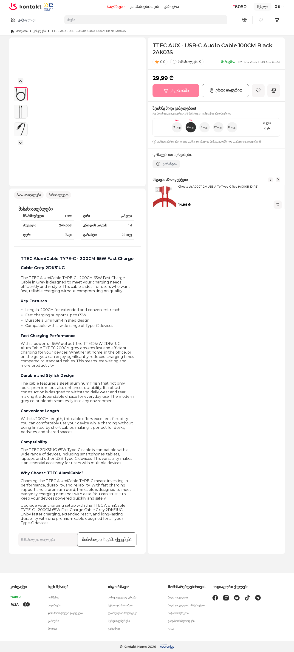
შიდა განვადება (178, 597)
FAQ (171, 628)
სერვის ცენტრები (119, 620)
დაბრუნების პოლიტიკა (122, 612)
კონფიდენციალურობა (122, 597)
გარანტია (114, 628)
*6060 (15, 596)
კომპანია (53, 597)
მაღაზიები (116, 6)
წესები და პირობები (120, 604)
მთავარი (21, 31)
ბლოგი (52, 628)
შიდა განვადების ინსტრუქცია (186, 604)
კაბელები (39, 31)
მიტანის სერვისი (178, 612)
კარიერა (172, 6)
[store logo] (27, 6)
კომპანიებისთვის (145, 6)
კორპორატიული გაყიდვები (65, 612)
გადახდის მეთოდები (181, 620)
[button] (20, 80)
